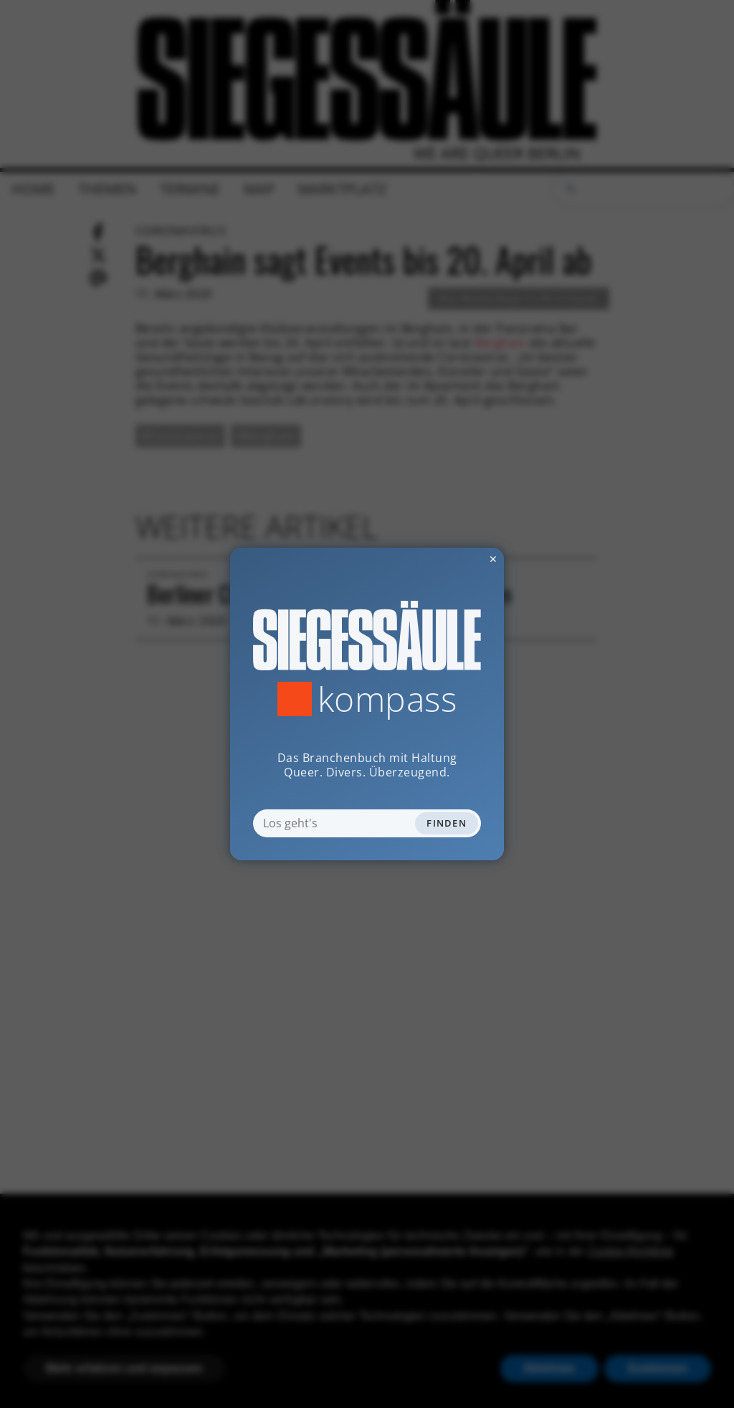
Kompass (387, 698)
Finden (446, 823)
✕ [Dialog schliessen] (458, 559)
